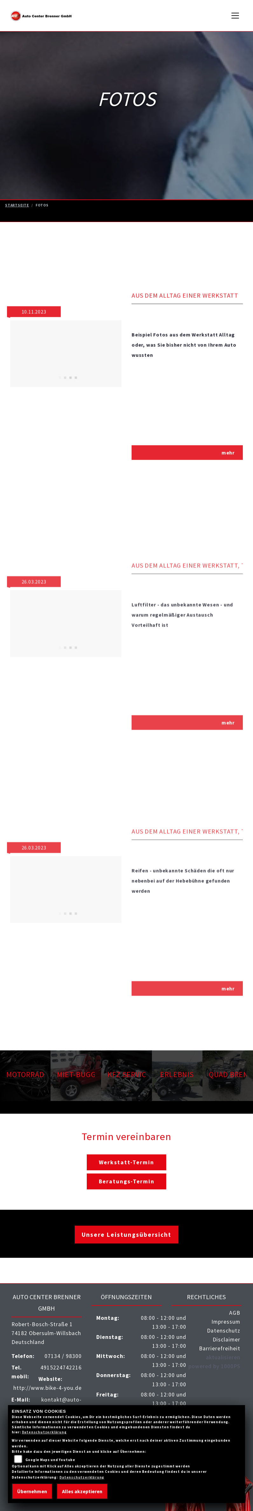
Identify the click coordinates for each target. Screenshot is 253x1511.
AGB (234, 1312)
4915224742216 (61, 1367)
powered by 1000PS (214, 1366)
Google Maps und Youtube (50, 1460)
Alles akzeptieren (82, 1491)
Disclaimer (226, 1339)
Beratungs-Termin (126, 1181)
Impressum (225, 1321)
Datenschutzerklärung (44, 1432)
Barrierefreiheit (219, 1348)
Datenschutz (223, 1330)
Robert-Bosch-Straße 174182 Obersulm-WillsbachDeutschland (46, 1333)
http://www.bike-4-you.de (47, 1387)
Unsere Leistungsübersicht (126, 1234)
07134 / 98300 (63, 1356)
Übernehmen (32, 1491)
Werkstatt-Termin (126, 1162)
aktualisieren (223, 1357)
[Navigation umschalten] (235, 16)
